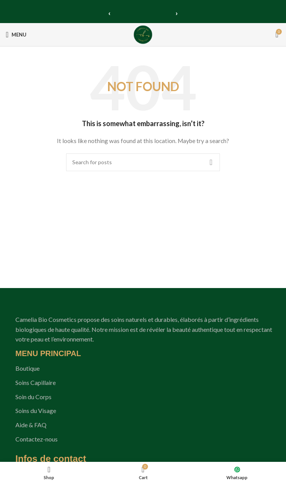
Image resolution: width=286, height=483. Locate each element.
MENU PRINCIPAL (48, 353)
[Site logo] (143, 34)
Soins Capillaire (35, 382)
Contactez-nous (36, 439)
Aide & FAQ (31, 424)
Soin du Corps (33, 396)
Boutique (27, 368)
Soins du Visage (35, 410)
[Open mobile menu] (16, 34)
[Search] (143, 162)
